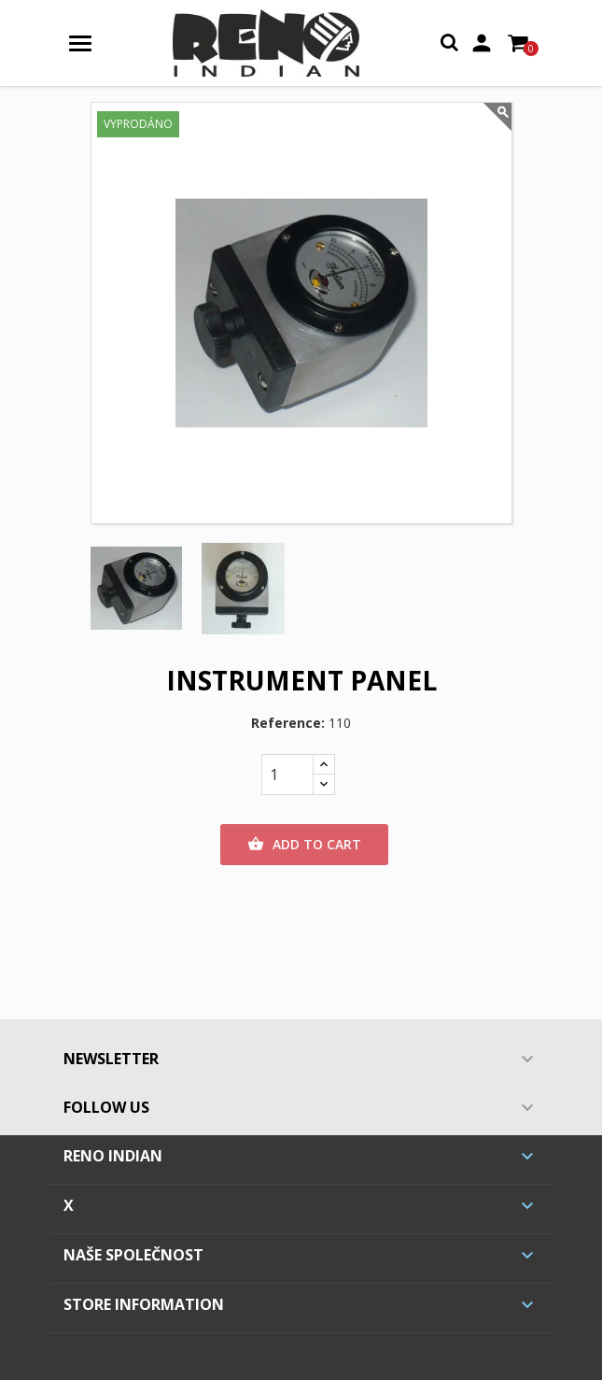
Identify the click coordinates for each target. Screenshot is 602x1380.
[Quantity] (287, 774)
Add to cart (304, 844)
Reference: (288, 723)
